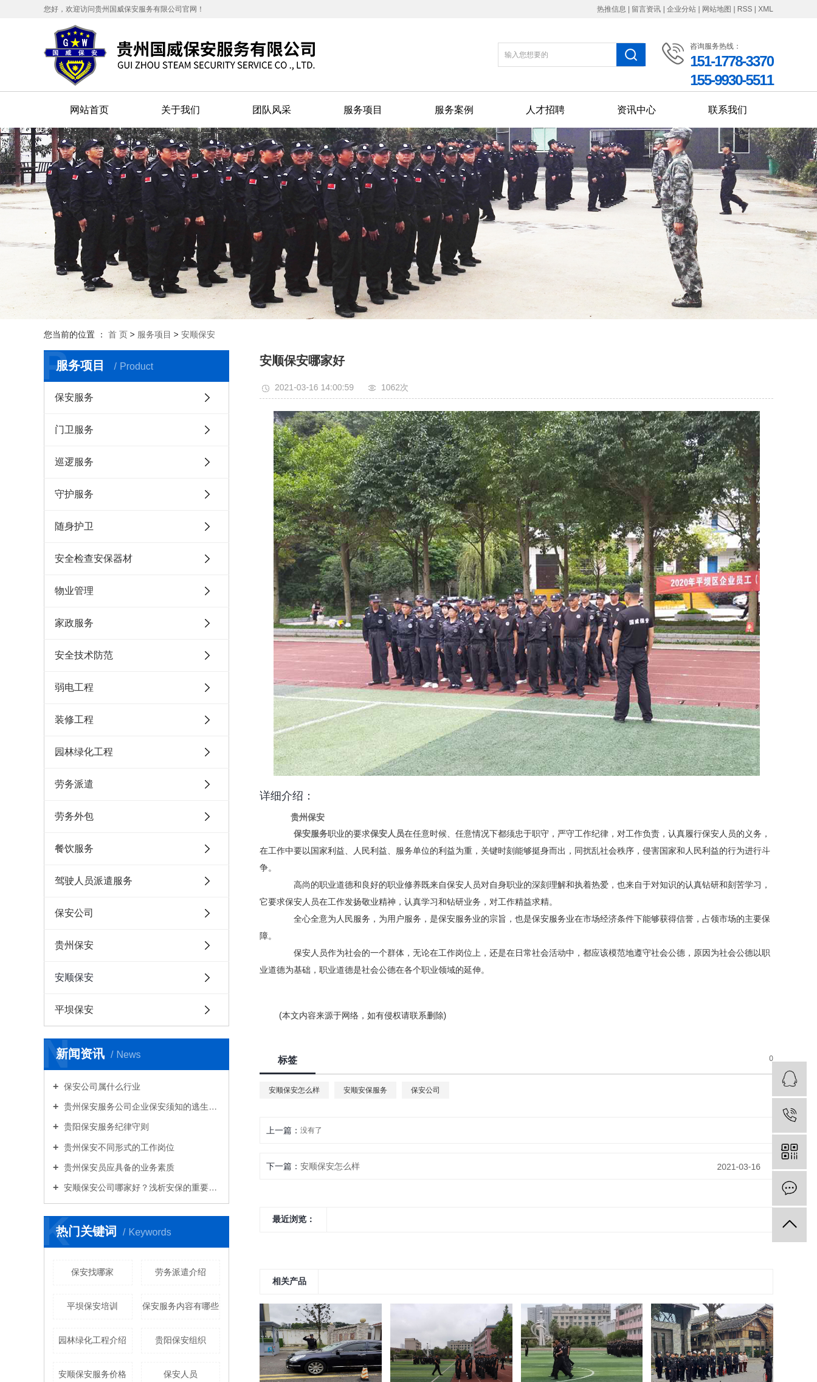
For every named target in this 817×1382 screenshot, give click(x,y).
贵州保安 (74, 945)
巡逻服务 (74, 462)
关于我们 (180, 110)
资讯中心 (636, 110)
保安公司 (74, 913)
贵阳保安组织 (180, 1340)
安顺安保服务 (365, 1090)
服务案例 (454, 110)
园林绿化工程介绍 (92, 1340)
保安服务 (74, 397)
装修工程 (74, 719)
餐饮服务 (74, 848)
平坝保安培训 (92, 1306)
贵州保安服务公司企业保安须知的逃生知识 (140, 1106)
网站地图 (717, 9)
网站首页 (89, 110)
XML (765, 9)
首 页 (118, 334)
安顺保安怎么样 (294, 1090)
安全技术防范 (84, 655)
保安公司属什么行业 (100, 1086)
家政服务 (74, 623)
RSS (745, 9)
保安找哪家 (92, 1272)
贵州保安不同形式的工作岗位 (117, 1147)
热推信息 (611, 9)
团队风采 (271, 110)
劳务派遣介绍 (180, 1272)
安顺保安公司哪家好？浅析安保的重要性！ (140, 1187)
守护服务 (74, 494)
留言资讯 (646, 9)
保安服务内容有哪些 (180, 1306)
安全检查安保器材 (94, 558)
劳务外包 (74, 816)
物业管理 (74, 591)
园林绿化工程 (84, 752)
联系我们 (727, 110)
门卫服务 (74, 429)
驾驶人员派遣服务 (94, 881)
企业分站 (681, 9)
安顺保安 (198, 334)
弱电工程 (74, 687)
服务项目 (362, 110)
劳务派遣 (74, 784)
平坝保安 (74, 1009)
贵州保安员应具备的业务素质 (117, 1167)
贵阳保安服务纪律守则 (105, 1127)
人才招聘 (545, 110)
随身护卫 (74, 526)
